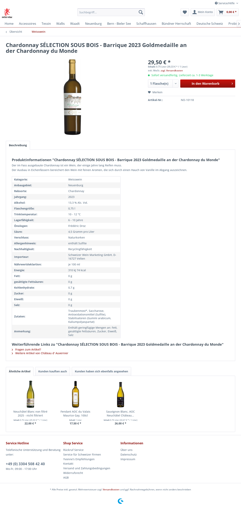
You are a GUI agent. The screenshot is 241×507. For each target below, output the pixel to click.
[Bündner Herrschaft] (176, 23)
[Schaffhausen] (146, 23)
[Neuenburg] (93, 23)
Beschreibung (18, 145)
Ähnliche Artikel (19, 371)
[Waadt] (75, 23)
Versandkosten (111, 489)
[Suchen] (141, 12)
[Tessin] (46, 23)
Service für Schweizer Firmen (82, 454)
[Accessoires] (27, 23)
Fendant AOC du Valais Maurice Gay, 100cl (75, 413)
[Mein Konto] (203, 12)
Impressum (127, 459)
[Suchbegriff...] (111, 12)
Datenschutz (128, 454)
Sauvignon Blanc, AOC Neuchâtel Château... (120, 413)
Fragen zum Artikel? (26, 349)
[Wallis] (61, 23)
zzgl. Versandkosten (172, 70)
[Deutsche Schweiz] (210, 23)
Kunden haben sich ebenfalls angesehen (101, 371)
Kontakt (68, 463)
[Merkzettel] (185, 12)
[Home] (9, 23)
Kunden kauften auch (52, 371)
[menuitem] (111, 12)
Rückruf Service (73, 450)
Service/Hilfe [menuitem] (225, 3)
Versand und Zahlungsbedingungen (86, 468)
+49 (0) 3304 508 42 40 (25, 463)
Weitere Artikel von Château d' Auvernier (40, 353)
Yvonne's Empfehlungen (79, 459)
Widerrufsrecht (73, 473)
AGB (66, 477)
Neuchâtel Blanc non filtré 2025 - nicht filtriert (30, 413)
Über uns (126, 450)
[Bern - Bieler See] (119, 23)
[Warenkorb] (228, 12)
